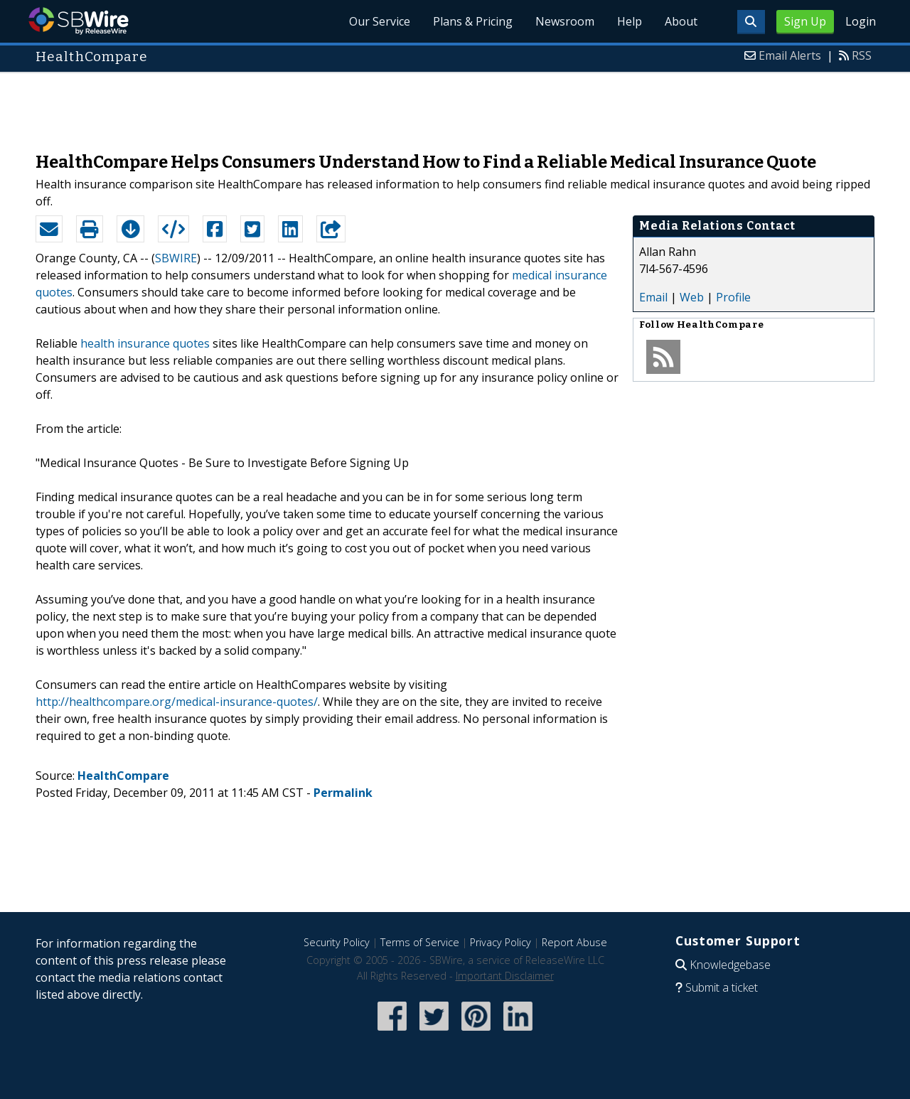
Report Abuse (574, 942)
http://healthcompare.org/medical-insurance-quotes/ (177, 701)
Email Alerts (790, 55)
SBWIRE (176, 258)
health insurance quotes (145, 343)
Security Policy (337, 942)
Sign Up (805, 21)
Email (653, 297)
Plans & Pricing (473, 21)
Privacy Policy (500, 942)
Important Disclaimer (505, 975)
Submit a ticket (721, 987)
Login (860, 21)
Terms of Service (419, 942)
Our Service (379, 21)
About (681, 21)
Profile (733, 297)
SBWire (78, 21)
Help (629, 21)
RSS (862, 55)
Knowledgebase (730, 964)
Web (692, 297)
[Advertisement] (455, 105)
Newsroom (564, 21)
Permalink (343, 792)
